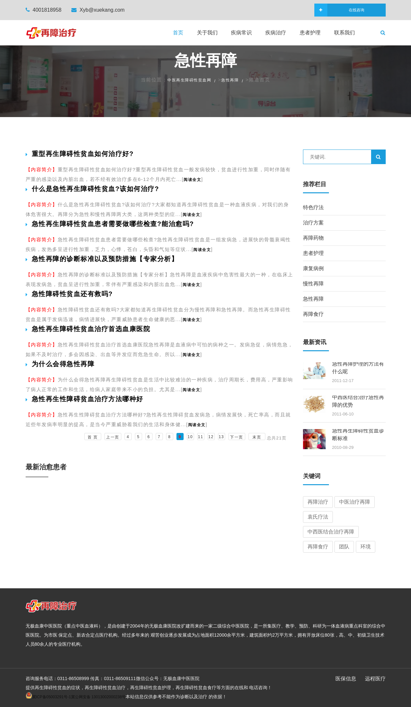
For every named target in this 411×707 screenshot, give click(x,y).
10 (190, 437)
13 (221, 437)
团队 (344, 546)
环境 (365, 546)
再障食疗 (313, 314)
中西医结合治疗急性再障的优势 (358, 401)
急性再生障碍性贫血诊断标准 (358, 434)
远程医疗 (375, 678)
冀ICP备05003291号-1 (51, 697)
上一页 (112, 437)
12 (210, 437)
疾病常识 (241, 32)
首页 (178, 32)
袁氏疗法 (318, 517)
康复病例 (313, 268)
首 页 (93, 437)
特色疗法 (313, 207)
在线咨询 (345, 10)
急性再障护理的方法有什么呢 (358, 367)
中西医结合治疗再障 (331, 531)
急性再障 (230, 80)
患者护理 (310, 32)
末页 (256, 437)
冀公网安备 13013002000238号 (98, 697)
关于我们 (207, 32)
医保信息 (345, 678)
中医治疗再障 (354, 502)
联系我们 (344, 32)
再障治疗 (318, 502)
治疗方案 (313, 222)
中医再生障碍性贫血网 (189, 80)
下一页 (236, 437)
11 (200, 437)
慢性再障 (313, 283)
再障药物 (313, 238)
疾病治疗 (275, 32)
